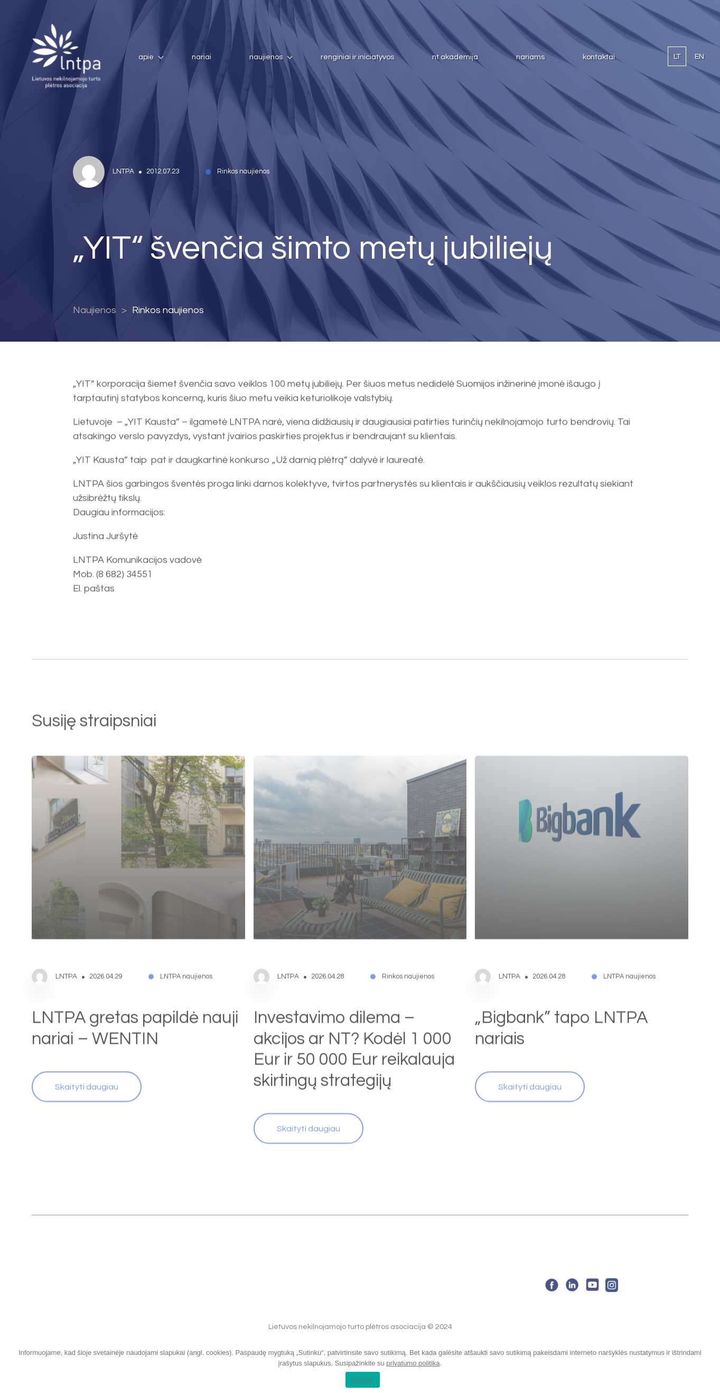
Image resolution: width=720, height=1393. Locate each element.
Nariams (530, 57)
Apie (146, 57)
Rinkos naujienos (168, 310)
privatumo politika (413, 1363)
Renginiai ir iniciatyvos (357, 57)
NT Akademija (455, 57)
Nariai (201, 57)
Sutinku (363, 1380)
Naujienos (266, 57)
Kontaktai (599, 57)
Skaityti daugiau (86, 1065)
